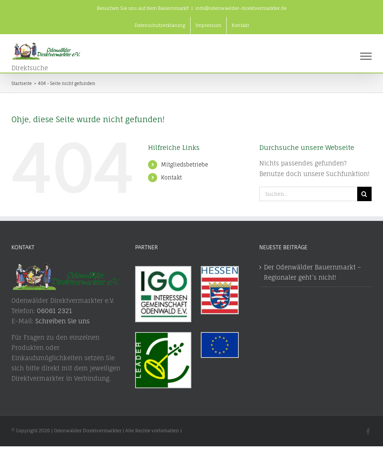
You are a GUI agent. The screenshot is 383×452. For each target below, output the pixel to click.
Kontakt (171, 177)
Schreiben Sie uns (62, 321)
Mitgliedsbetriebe (184, 164)
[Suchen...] (308, 194)
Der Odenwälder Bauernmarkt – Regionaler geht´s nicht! (312, 272)
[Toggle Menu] (366, 56)
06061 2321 (54, 311)
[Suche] (364, 194)
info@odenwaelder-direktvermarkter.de (241, 8)
